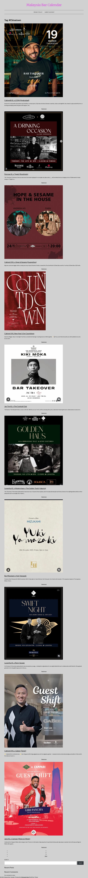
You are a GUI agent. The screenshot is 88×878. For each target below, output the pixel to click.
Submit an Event (49, 12)
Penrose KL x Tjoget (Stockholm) (16, 174)
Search (6, 859)
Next (46, 856)
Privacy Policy (38, 12)
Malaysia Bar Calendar (44, 5)
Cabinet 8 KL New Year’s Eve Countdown (19, 333)
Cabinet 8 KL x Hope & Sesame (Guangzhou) (20, 262)
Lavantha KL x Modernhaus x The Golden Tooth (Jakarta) (25, 488)
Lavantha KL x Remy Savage (14, 663)
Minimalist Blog (25, 877)
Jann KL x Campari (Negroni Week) (17, 839)
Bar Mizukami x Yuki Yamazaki (15, 576)
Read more (44, 108)
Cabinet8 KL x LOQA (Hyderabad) (16, 100)
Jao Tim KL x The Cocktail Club (15, 406)
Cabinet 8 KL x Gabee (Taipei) (15, 751)
